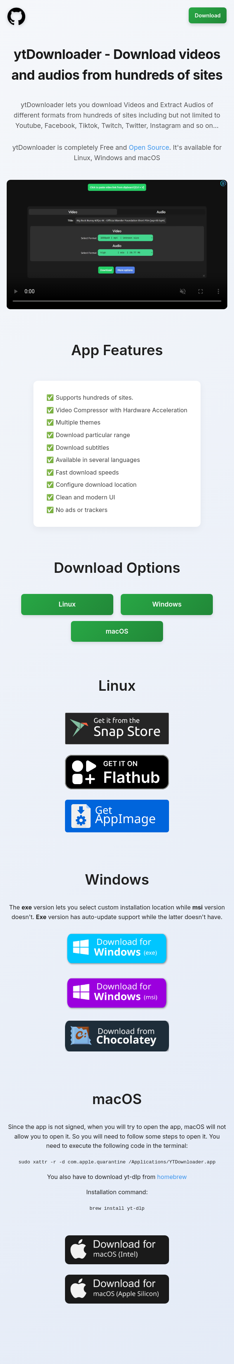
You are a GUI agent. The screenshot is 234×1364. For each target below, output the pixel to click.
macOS (116, 631)
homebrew (172, 1176)
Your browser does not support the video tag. (117, 244)
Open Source (149, 147)
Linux (67, 604)
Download (208, 15)
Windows (167, 604)
